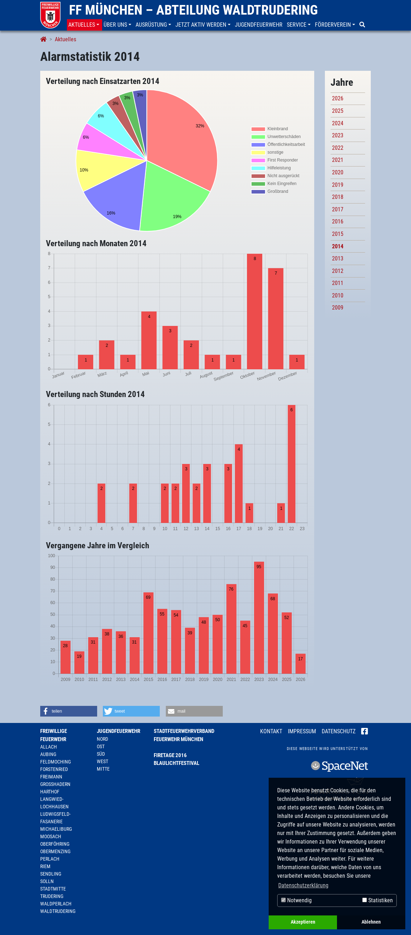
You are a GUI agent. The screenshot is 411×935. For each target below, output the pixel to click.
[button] (84, 25)
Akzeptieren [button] (303, 922)
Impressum (302, 731)
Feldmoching (55, 762)
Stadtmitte (53, 889)
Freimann (51, 777)
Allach (48, 747)
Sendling (50, 874)
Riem (45, 866)
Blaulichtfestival (176, 763)
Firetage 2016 (170, 755)
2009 (337, 307)
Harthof (49, 791)
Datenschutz (338, 731)
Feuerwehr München (178, 739)
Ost (101, 746)
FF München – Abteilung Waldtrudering (193, 10)
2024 (337, 123)
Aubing (48, 754)
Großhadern (55, 784)
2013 (337, 258)
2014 (337, 246)
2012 (337, 271)
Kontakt (271, 731)
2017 (337, 209)
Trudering (51, 896)
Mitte (103, 769)
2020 (337, 172)
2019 (337, 184)
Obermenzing (55, 851)
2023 (337, 135)
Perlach (49, 859)
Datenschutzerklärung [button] (303, 885)
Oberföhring (54, 844)
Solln (47, 881)
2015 (337, 234)
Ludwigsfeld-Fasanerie (55, 817)
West (102, 761)
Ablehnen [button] (371, 922)
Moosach (50, 836)
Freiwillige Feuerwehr (53, 735)
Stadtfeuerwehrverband (184, 731)
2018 (337, 197)
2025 (337, 110)
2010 (337, 295)
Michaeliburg (56, 829)
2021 (337, 160)
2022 (337, 147)
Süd (101, 754)
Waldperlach (56, 904)
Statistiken (377, 900)
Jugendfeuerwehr (118, 731)
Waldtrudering (57, 911)
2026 (337, 98)
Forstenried (54, 769)
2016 (337, 221)
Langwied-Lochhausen (54, 802)
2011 (337, 283)
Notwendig (296, 900)
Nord (102, 739)
